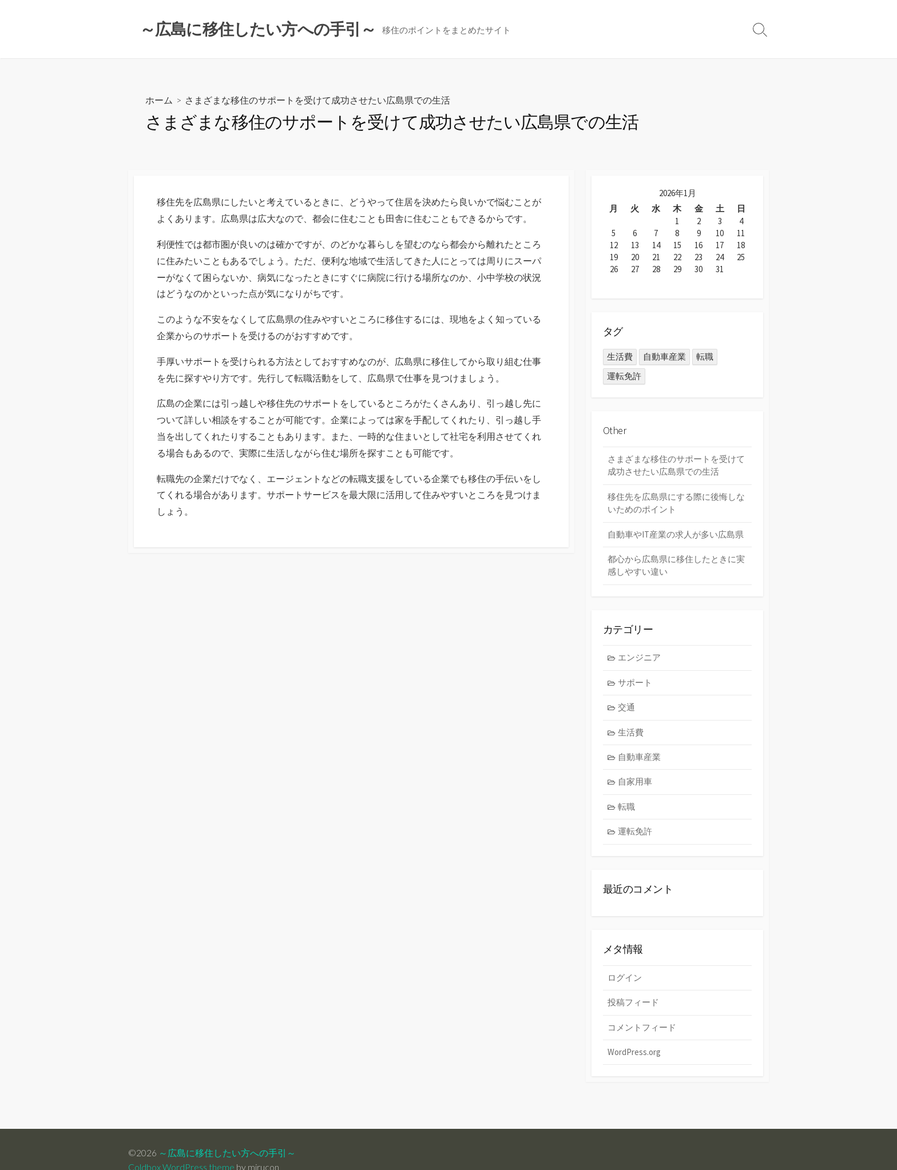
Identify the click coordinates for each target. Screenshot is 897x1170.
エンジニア (639, 658)
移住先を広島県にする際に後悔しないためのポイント (676, 503)
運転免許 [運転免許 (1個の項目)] (624, 376)
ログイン (625, 978)
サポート (635, 683)
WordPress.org (634, 1053)
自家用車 (635, 782)
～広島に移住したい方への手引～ (227, 1153)
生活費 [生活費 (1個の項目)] (620, 357)
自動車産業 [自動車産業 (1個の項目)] (664, 357)
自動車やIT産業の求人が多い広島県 (676, 534)
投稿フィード (633, 1003)
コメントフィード (642, 1028)
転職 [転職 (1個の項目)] (704, 357)
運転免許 (635, 832)
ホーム (159, 100)
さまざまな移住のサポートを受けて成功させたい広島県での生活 (676, 465)
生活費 (631, 732)
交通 (627, 708)
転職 (627, 807)
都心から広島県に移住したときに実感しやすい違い (676, 566)
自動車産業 (639, 758)
